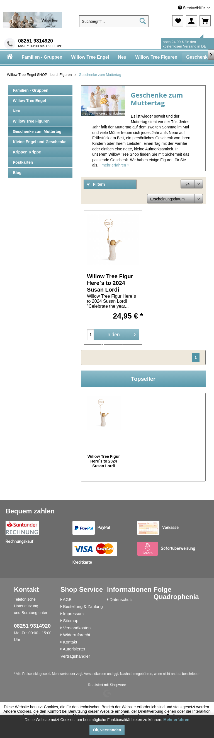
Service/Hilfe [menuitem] (192, 8)
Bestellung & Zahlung (83, 606)
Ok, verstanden (107, 730)
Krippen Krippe (27, 152)
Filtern (96, 184)
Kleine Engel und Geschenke (39, 142)
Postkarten (23, 162)
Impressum (73, 613)
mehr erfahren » (115, 165)
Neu (16, 111)
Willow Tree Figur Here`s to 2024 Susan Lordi (110, 282)
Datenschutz (121, 599)
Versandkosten (77, 627)
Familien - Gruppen (30, 90)
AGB (67, 599)
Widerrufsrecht (76, 634)
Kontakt (70, 642)
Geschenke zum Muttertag (37, 131)
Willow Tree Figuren (31, 121)
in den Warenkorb (118, 335)
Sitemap (70, 620)
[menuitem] (170, 7)
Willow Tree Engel (29, 100)
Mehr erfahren (176, 719)
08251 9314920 (35, 41)
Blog (17, 172)
